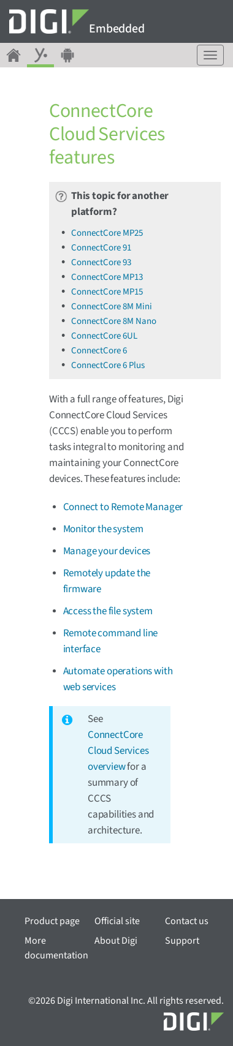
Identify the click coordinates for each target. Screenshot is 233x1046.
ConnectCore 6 (99, 350)
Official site (117, 921)
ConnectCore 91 (101, 247)
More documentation (56, 948)
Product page (52, 921)
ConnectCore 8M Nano (113, 321)
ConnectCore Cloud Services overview (118, 751)
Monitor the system (103, 529)
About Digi (115, 940)
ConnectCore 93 (101, 262)
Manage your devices (107, 551)
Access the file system (108, 611)
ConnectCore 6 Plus (108, 365)
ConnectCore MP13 (107, 277)
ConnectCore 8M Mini (111, 306)
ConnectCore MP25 (107, 233)
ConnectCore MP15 (107, 291)
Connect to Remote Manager (123, 507)
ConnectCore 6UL (104, 335)
